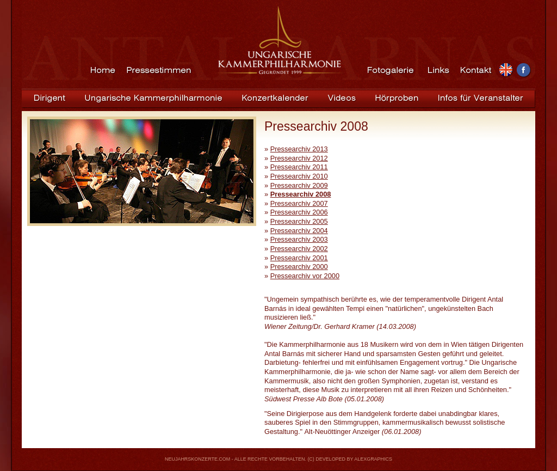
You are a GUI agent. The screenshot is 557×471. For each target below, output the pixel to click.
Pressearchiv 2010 (299, 176)
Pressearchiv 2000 (299, 266)
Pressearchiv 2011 (299, 167)
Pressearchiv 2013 (299, 149)
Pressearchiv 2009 (299, 185)
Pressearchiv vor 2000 (304, 276)
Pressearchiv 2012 (299, 158)
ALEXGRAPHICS (373, 459)
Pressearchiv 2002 (299, 248)
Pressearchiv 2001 (299, 258)
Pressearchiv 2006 (299, 212)
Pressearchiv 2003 (299, 239)
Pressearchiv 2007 (299, 203)
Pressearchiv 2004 (299, 231)
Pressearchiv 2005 (299, 221)
